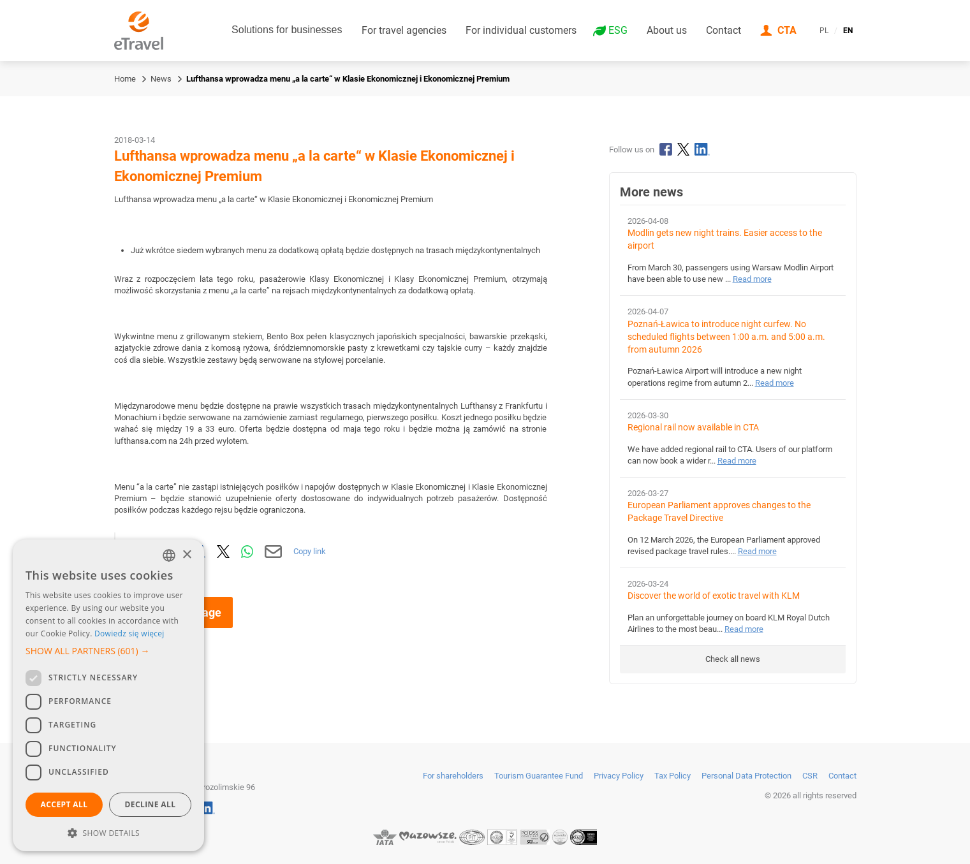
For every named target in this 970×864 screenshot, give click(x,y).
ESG (618, 30)
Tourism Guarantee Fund (538, 775)
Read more (752, 279)
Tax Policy (672, 775)
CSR (810, 775)
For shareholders (453, 775)
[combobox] (169, 555)
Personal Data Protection (746, 775)
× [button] (186, 555)
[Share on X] (223, 551)
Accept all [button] (64, 804)
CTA (787, 30)
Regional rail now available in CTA (693, 427)
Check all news (732, 659)
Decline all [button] (150, 804)
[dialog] (108, 695)
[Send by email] (273, 551)
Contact (723, 30)
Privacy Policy (618, 775)
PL (823, 30)
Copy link (309, 551)
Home (125, 79)
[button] (108, 651)
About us (667, 30)
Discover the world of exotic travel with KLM (714, 595)
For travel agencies (404, 30)
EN (848, 30)
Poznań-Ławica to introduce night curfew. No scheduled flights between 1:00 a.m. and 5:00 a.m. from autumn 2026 (726, 337)
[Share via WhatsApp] (247, 551)
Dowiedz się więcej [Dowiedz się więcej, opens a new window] (129, 633)
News (161, 79)
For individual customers (521, 30)
